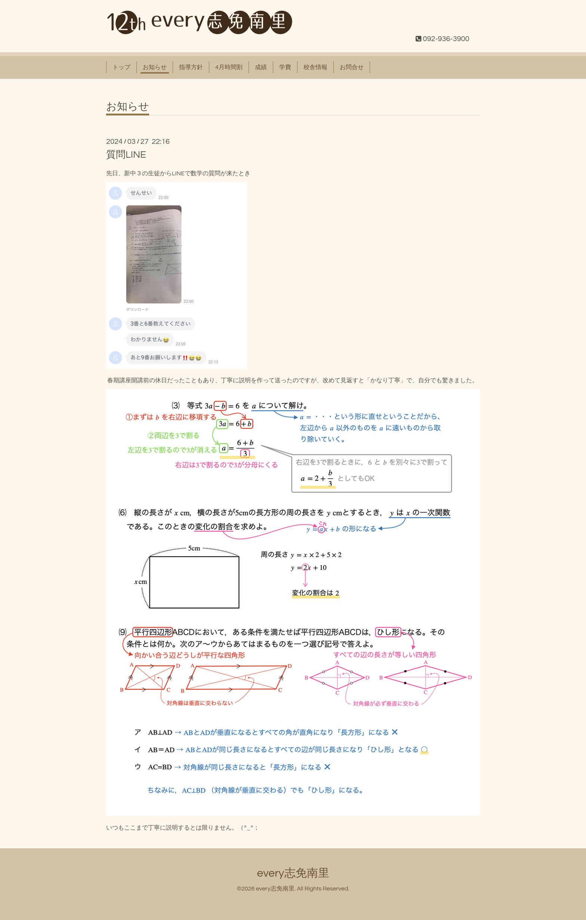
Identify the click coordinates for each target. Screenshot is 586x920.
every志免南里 (293, 873)
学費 (285, 67)
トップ (121, 67)
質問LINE (126, 155)
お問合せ (352, 67)
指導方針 (191, 67)
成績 (261, 67)
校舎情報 (315, 67)
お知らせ (155, 67)
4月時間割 (229, 67)
